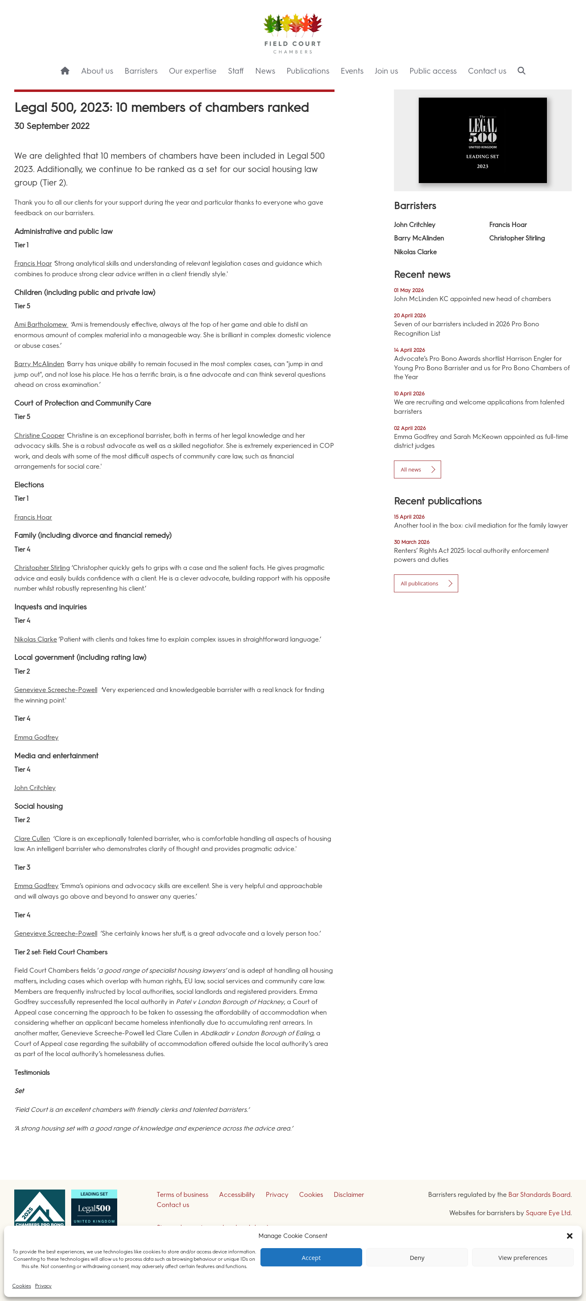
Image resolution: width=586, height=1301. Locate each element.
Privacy (43, 1286)
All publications (419, 583)
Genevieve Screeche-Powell (55, 690)
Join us (386, 71)
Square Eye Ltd (548, 1213)
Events (352, 71)
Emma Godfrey (36, 737)
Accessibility (237, 1194)
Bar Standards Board (539, 1194)
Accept (311, 1257)
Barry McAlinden (39, 364)
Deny (417, 1257)
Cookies (21, 1286)
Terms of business (182, 1194)
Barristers (141, 71)
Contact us (487, 71)
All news (411, 469)
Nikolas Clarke (35, 639)
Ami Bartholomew (41, 324)
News (265, 71)
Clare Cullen (32, 839)
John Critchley (35, 788)
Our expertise (192, 71)
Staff (236, 71)
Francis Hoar (33, 263)
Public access (433, 71)
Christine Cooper (39, 435)
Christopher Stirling (42, 568)
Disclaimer (349, 1194)
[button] (570, 1236)
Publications (307, 71)
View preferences (523, 1257)
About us (97, 71)
